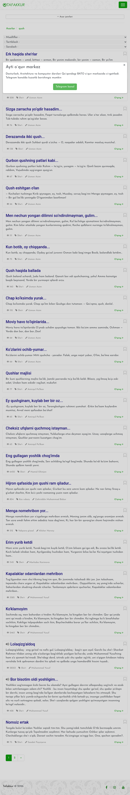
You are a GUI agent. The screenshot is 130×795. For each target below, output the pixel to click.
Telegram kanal (65, 86)
